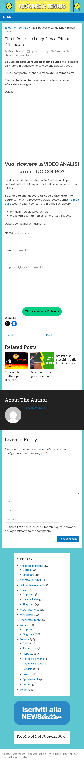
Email (16, 250)
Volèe (26, 684)
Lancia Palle (30, 599)
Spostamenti (31, 679)
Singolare (28, 574)
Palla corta (29, 648)
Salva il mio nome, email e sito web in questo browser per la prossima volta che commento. (40, 529)
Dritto (26, 643)
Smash (27, 674)
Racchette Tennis (31, 620)
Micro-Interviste (29, 609)
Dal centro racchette (33, 585)
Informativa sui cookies (14, 757)
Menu (7, 17)
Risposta (28, 653)
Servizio (23, 27)
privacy (74, 754)
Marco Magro (16, 51)
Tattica (24, 625)
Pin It (49, 335)
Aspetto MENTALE (31, 580)
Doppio (27, 569)
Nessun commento (17, 55)
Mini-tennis (26, 614)
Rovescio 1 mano (33, 658)
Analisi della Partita (31, 565)
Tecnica (24, 639)
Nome (17, 233)
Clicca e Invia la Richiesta (42, 311)
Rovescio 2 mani (33, 664)
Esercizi (24, 590)
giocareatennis (35, 408)
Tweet (9, 335)
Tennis (24, 689)
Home (10, 27)
